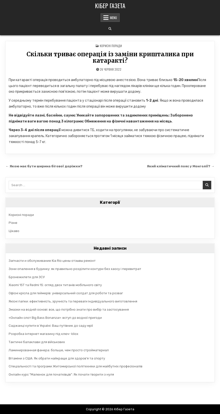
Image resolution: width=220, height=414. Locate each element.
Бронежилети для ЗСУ (27, 277)
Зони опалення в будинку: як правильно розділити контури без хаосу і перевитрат (75, 269)
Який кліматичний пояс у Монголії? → (181, 166)
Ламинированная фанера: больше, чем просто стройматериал (59, 350)
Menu (113, 17)
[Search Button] (110, 29)
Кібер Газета (110, 5)
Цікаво (14, 231)
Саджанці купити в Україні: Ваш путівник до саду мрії (51, 325)
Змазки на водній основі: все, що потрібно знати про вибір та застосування (69, 309)
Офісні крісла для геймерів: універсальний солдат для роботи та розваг (66, 293)
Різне (13, 223)
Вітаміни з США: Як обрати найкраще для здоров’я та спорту (57, 358)
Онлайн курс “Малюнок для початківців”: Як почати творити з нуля (61, 374)
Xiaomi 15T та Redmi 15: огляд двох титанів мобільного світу (55, 285)
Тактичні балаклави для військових (37, 342)
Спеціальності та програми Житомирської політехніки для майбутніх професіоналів (75, 366)
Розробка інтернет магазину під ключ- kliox (43, 334)
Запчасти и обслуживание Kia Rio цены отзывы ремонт (52, 261)
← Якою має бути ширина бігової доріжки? (43, 166)
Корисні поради (111, 46)
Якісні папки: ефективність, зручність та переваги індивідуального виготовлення (73, 301)
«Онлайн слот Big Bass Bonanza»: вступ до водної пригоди (55, 318)
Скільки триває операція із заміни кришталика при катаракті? (110, 57)
